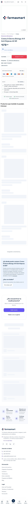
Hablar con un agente (14, 318)
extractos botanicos (13, 60)
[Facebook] (3, 444)
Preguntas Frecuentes (7, 469)
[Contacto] (18, 2)
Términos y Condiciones (7, 489)
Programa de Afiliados (7, 478)
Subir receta (14, 313)
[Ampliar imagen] (24, 30)
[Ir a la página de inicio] (2, 2)
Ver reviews (8, 285)
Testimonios (5, 473)
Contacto (4, 471)
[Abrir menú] (25, 2)
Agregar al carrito (19, 56)
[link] (17, 34)
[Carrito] (22, 2)
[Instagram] (6, 444)
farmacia (3, 33)
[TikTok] (14, 444)
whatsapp (15, 276)
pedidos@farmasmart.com (9, 456)
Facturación (4, 493)
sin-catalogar (10, 33)
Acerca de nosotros (6, 467)
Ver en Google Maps (7, 440)
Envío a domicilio (6, 476)
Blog (3, 480)
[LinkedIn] (10, 444)
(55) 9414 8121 (6, 453)
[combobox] (9, 56)
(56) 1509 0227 (6, 451)
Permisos (4, 491)
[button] (10, 2)
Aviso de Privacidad (6, 487)
